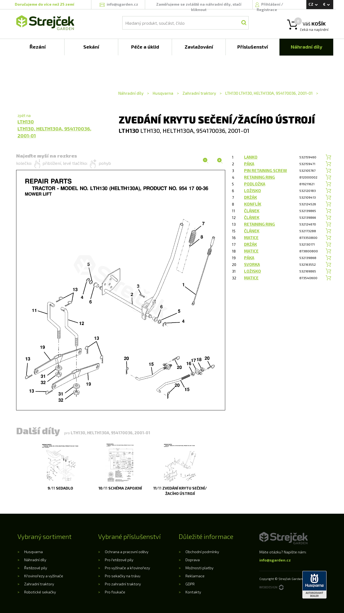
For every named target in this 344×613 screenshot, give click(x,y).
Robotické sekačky (40, 592)
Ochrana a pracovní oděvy (126, 551)
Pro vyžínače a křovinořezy (127, 567)
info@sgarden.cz (275, 560)
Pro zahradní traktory (123, 584)
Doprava (192, 559)
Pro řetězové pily (119, 559)
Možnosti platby (199, 567)
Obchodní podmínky (202, 551)
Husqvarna (163, 93)
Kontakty (193, 592)
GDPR (190, 584)
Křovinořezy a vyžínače (43, 576)
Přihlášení (271, 4)
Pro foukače (115, 592)
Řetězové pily (35, 567)
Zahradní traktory (199, 93)
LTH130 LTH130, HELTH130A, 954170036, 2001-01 (269, 93)
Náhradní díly (131, 93)
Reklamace (195, 576)
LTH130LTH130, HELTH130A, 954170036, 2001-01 (54, 128)
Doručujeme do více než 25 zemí (44, 4)
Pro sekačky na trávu (122, 576)
